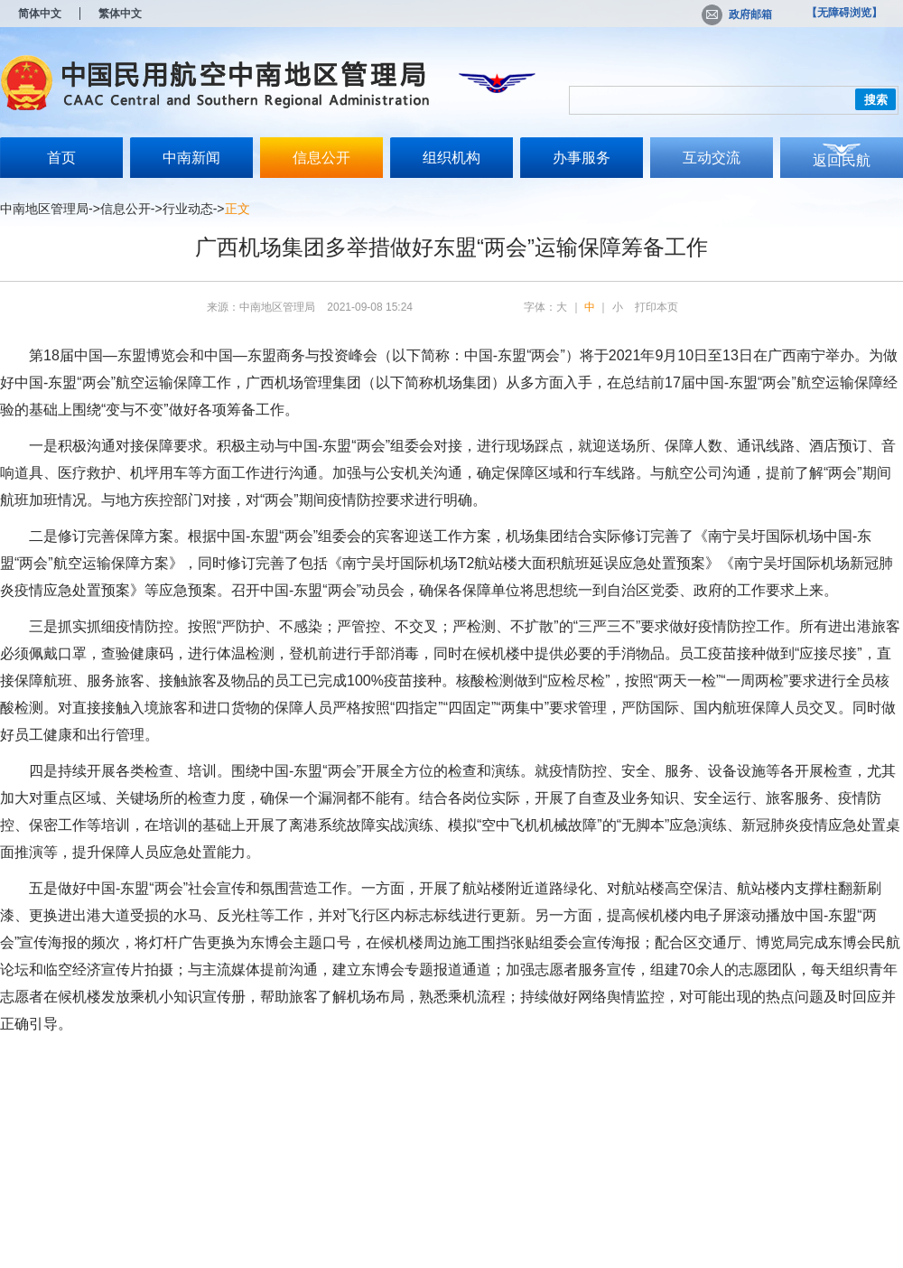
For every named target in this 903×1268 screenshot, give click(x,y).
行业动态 (188, 208)
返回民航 (841, 160)
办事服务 (581, 157)
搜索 (876, 100)
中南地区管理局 (44, 208)
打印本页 (656, 307)
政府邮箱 (737, 14)
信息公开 (321, 157)
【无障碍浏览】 (844, 12)
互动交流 (711, 157)
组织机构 (451, 157)
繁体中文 (120, 13)
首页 (61, 157)
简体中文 (39, 13)
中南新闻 (191, 157)
